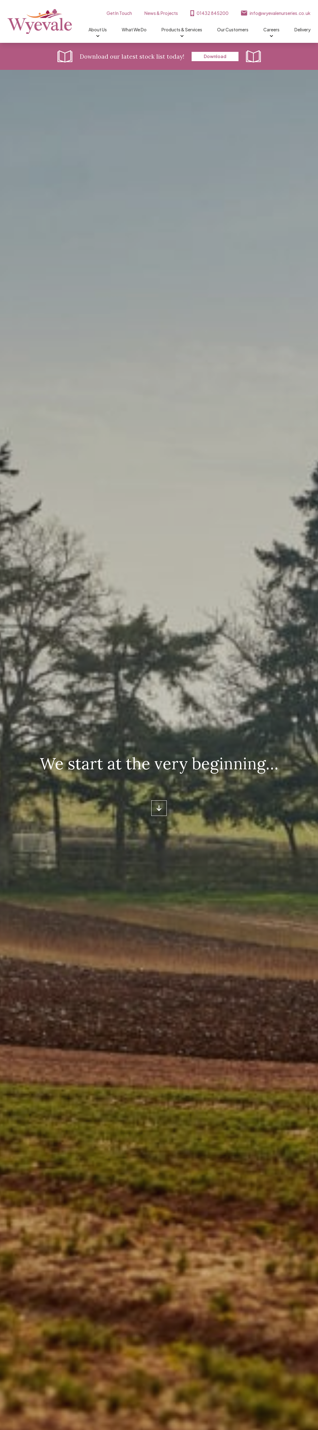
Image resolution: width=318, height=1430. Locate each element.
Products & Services (181, 30)
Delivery (302, 29)
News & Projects (161, 13)
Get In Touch (119, 13)
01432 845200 (213, 13)
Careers (271, 30)
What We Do (134, 29)
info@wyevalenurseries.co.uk (280, 13)
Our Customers (232, 29)
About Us (98, 30)
